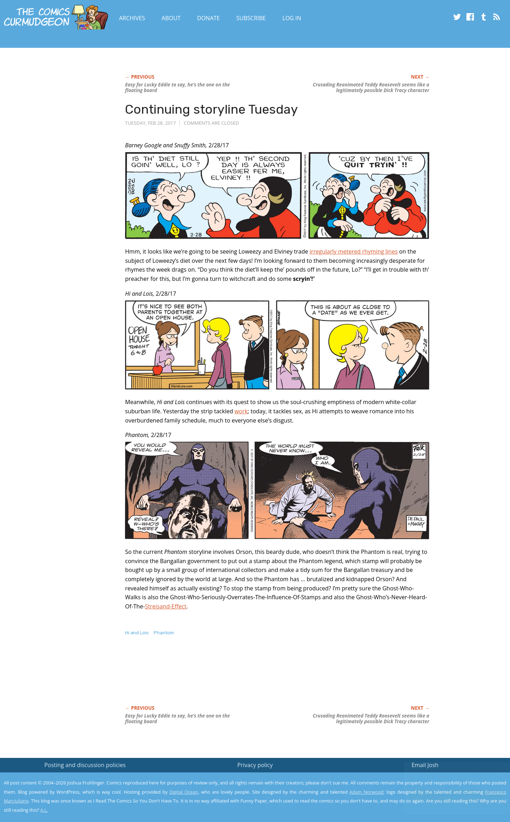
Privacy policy (255, 765)
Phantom (164, 632)
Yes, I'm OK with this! (450, 795)
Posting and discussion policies (85, 765)
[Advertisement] (254, 678)
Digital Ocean (183, 792)
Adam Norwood (367, 792)
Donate (208, 18)
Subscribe (251, 18)
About (171, 18)
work (241, 411)
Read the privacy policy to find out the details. (446, 777)
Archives (132, 18)
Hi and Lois (137, 632)
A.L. (44, 810)
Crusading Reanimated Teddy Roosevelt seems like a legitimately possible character (371, 87)
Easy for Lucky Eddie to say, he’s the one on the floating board (177, 87)
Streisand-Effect (165, 606)
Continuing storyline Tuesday (211, 109)
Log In (291, 18)
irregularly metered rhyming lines (354, 251)
